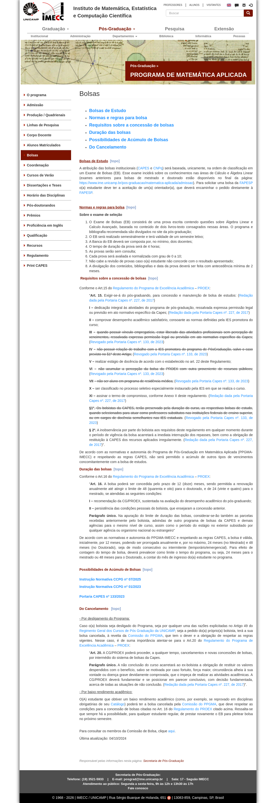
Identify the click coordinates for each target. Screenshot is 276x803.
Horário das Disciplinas (46, 195)
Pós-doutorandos (41, 205)
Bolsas (32, 155)
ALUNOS (194, 5)
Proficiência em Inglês (45, 225)
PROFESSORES (173, 5)
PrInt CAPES (37, 266)
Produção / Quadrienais (46, 115)
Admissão (35, 105)
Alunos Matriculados (44, 145)
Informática (203, 36)
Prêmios (33, 215)
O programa (36, 95)
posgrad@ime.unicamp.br (143, 779)
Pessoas (239, 36)
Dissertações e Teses (44, 185)
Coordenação (38, 165)
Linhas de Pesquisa (43, 125)
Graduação (55, 28)
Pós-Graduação (117, 28)
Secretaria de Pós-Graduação (163, 761)
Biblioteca (166, 36)
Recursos (34, 245)
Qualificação (37, 235)
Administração (80, 36)
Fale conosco (138, 788)
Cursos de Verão (40, 175)
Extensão (224, 28)
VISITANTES (214, 5)
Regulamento (38, 255)
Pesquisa (174, 28)
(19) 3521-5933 (93, 779)
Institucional (39, 36)
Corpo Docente (39, 135)
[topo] (115, 161)
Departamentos (125, 36)
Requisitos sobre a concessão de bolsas (114, 278)
